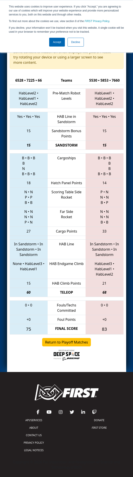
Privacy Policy (97, 21)
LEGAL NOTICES (34, 450)
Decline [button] (75, 42)
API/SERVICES (33, 420)
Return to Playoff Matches (66, 342)
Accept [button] (57, 42)
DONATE (99, 420)
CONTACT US (34, 435)
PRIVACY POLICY (34, 443)
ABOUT (33, 428)
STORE (99, 428)
